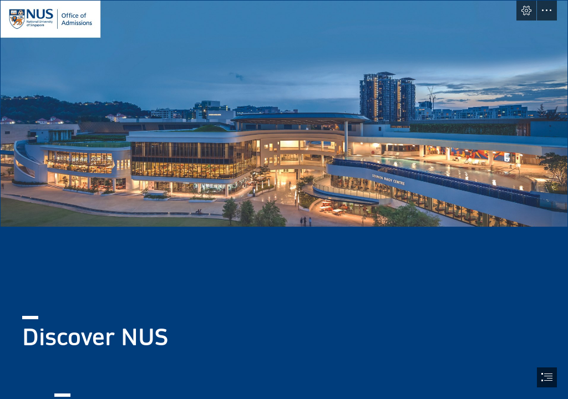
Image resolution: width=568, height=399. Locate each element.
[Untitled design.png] (284, 113)
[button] (526, 11)
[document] (284, 199)
